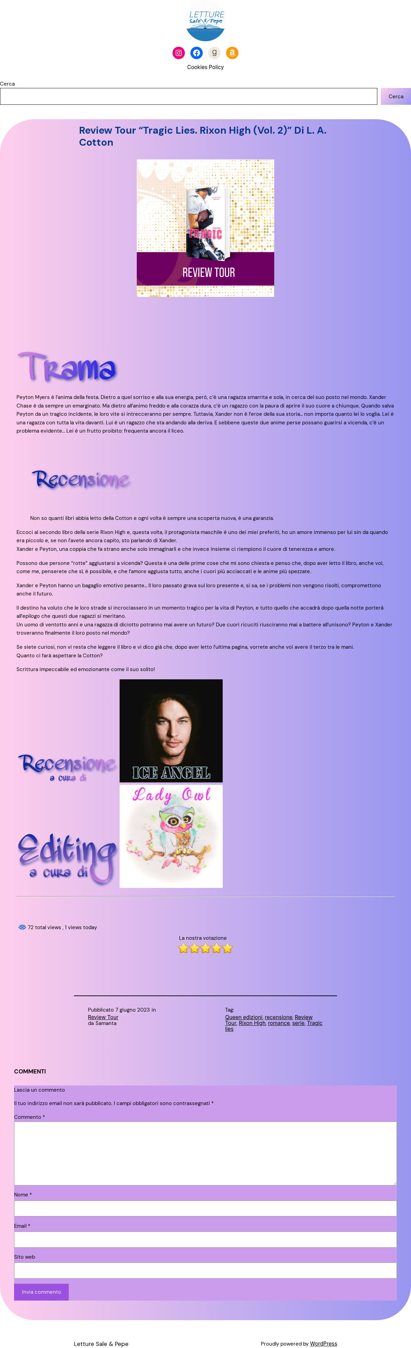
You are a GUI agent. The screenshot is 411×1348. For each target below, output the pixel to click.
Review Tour (103, 1017)
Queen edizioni (243, 1017)
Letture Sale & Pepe (101, 1344)
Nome (23, 1194)
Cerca (7, 83)
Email (22, 1226)
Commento (29, 1117)
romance (279, 1023)
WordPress (323, 1343)
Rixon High (252, 1023)
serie (298, 1023)
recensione (278, 1017)
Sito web (24, 1257)
